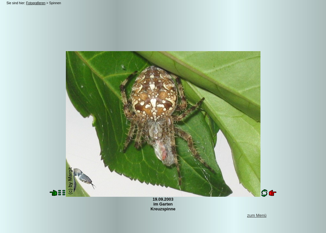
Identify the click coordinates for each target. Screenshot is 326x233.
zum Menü (257, 215)
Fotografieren (35, 3)
